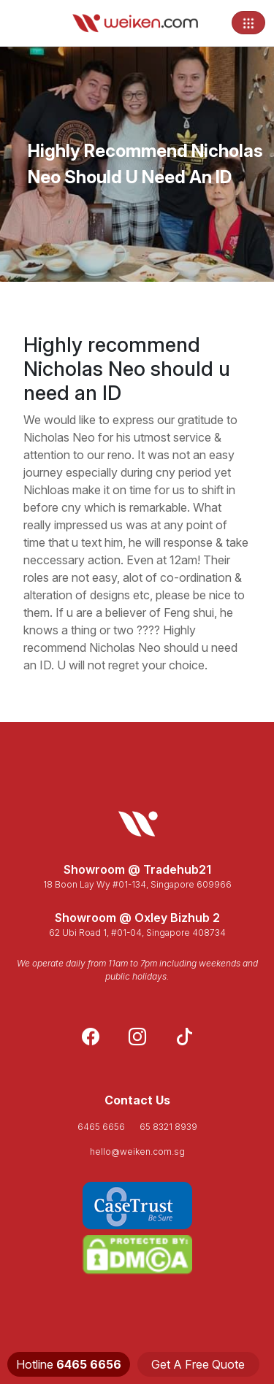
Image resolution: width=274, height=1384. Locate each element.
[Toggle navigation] (248, 22)
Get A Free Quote (198, 1364)
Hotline (68, 1364)
